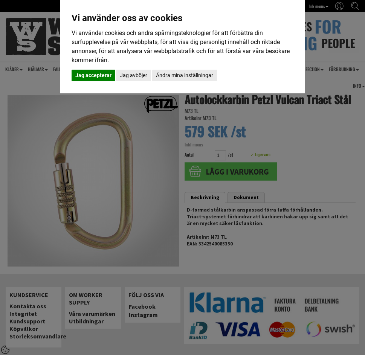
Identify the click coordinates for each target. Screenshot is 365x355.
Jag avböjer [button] (133, 75)
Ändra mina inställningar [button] (184, 75)
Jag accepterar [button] (93, 75)
